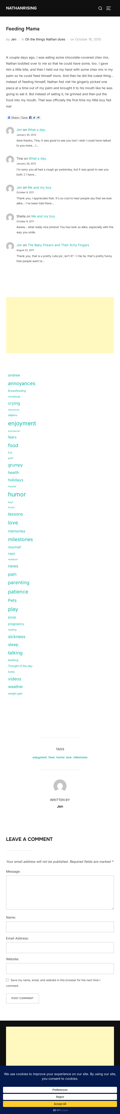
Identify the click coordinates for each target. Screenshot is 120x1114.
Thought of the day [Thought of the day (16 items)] (20, 666)
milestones (80, 757)
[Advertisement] (60, 325)
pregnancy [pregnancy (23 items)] (16, 624)
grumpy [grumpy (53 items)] (15, 464)
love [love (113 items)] (13, 523)
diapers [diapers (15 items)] (12, 415)
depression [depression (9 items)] (13, 409)
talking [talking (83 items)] (15, 653)
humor (60, 757)
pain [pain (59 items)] (12, 574)
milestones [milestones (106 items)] (20, 539)
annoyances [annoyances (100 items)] (21, 383)
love (69, 757)
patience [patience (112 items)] (18, 592)
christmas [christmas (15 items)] (14, 396)
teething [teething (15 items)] (13, 660)
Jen (13, 39)
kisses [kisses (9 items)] (11, 507)
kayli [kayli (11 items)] (10, 502)
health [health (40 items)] (13, 472)
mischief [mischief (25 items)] (14, 547)
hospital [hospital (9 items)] (12, 486)
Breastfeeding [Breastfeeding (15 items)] (17, 390)
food (51, 757)
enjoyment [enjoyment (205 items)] (22, 423)
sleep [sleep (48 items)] (13, 644)
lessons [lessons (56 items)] (15, 514)
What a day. (37, 130)
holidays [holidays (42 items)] (15, 480)
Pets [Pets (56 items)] (12, 600)
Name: (11, 917)
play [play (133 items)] (13, 609)
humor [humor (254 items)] (17, 494)
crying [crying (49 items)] (14, 403)
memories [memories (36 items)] (16, 531)
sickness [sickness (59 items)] (16, 636)
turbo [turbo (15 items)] (11, 671)
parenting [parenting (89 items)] (18, 582)
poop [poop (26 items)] (12, 617)
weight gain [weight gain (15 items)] (15, 693)
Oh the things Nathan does (45, 39)
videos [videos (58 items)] (14, 678)
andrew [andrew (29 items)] (14, 375)
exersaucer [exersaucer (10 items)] (14, 431)
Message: (13, 871)
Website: (12, 959)
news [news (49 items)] (13, 566)
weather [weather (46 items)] (15, 686)
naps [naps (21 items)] (11, 553)
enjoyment (40, 757)
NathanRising (21, 8)
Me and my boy (39, 187)
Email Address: (17, 938)
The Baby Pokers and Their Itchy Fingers (58, 245)
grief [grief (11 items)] (10, 458)
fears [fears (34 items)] (12, 437)
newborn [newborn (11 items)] (13, 559)
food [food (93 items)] (13, 445)
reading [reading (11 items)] (12, 629)
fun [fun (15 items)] (10, 452)
